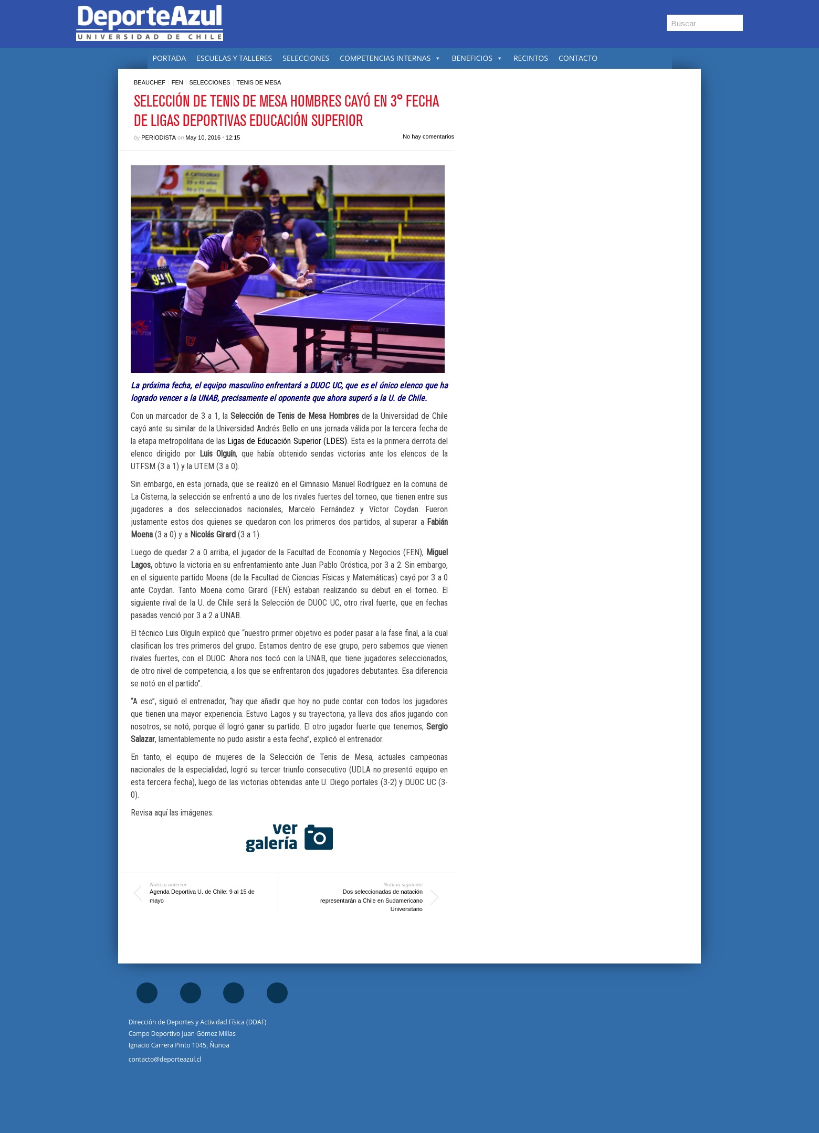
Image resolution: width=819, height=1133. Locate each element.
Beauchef (149, 82)
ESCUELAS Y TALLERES (234, 58)
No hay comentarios (428, 136)
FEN (177, 82)
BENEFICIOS (477, 58)
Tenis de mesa (258, 82)
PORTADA (169, 58)
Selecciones (209, 82)
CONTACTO (578, 58)
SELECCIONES (305, 58)
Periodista (158, 137)
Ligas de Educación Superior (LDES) (286, 441)
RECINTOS (530, 58)
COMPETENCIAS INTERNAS (390, 58)
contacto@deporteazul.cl (165, 1059)
